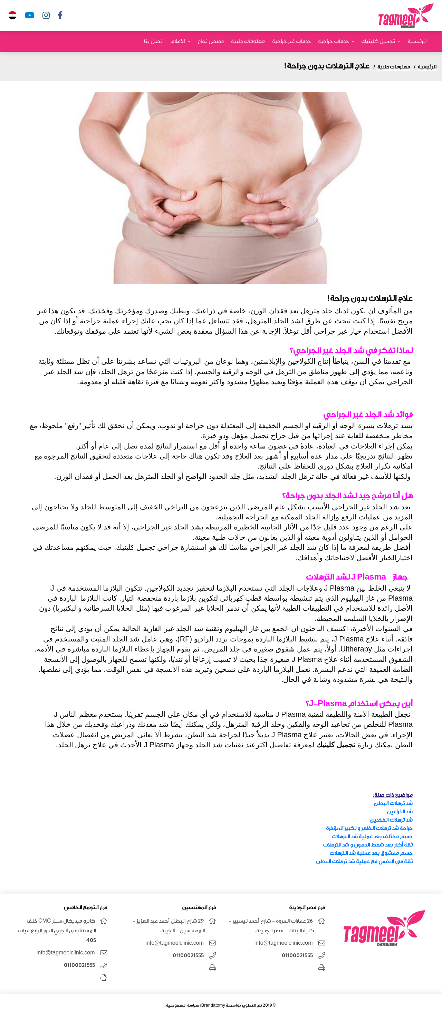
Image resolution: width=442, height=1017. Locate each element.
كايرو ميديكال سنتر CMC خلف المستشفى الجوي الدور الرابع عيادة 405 (57, 930)
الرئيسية (417, 41)
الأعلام (177, 41)
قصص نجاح (211, 41)
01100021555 (297, 956)
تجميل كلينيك (378, 41)
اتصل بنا (153, 41)
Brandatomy (213, 1005)
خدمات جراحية (333, 41)
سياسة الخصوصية (182, 1005)
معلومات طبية (248, 41)
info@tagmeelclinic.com (283, 943)
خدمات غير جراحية (291, 41)
